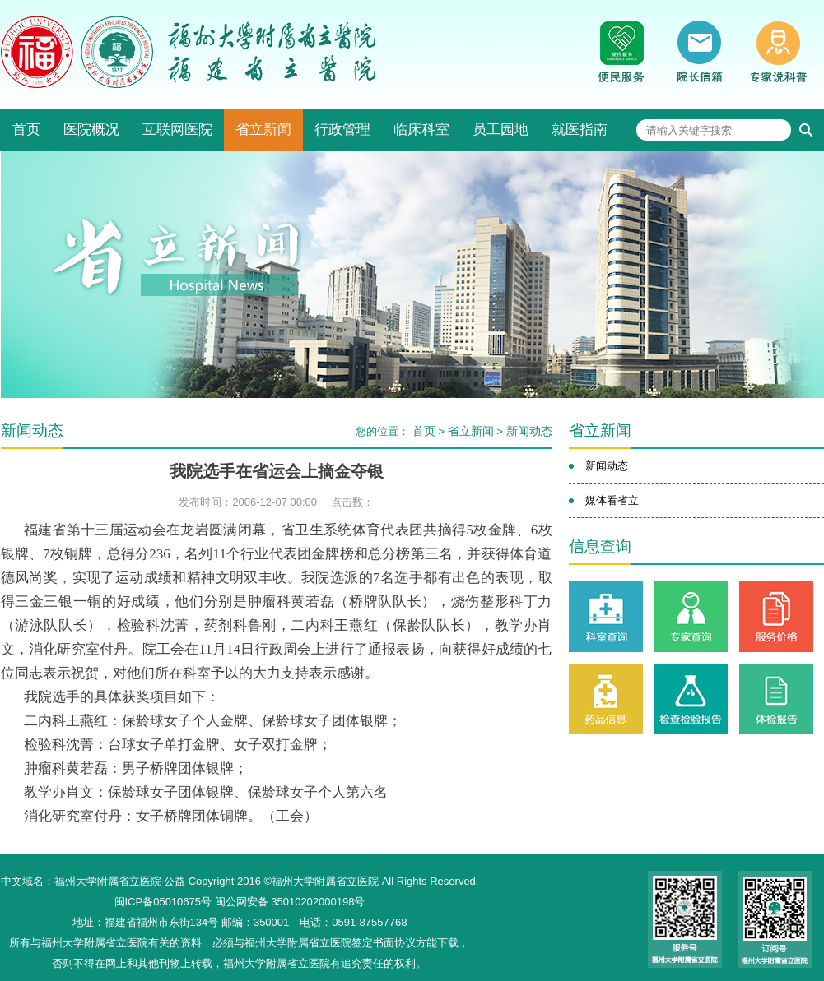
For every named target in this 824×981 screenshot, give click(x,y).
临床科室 (421, 129)
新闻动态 (529, 430)
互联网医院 (177, 129)
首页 (26, 129)
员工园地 (500, 129)
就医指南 (580, 129)
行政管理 (342, 129)
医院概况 (91, 129)
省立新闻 (263, 129)
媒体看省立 (612, 500)
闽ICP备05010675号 (163, 901)
